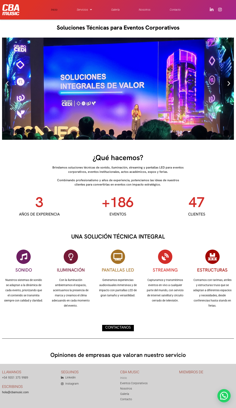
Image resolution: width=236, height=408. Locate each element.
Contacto (175, 9)
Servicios (84, 9)
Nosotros (144, 9)
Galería (115, 9)
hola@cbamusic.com (15, 392)
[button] (84, 9)
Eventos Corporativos (134, 383)
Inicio (54, 9)
